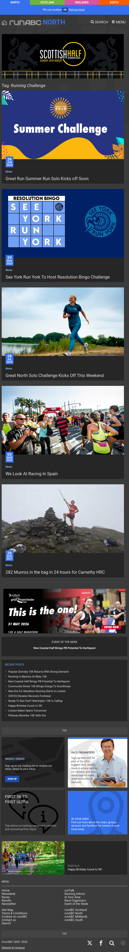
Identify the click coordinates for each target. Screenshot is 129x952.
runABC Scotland (75, 910)
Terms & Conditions (14, 913)
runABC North (73, 913)
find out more (77, 9)
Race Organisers (75, 900)
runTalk (69, 890)
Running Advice (74, 893)
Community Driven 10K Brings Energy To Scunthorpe (39, 686)
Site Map (7, 910)
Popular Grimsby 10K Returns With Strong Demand (38, 671)
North (14, 2)
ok (65, 9)
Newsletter (9, 904)
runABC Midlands (75, 916)
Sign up (12, 779)
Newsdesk (8, 893)
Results (6, 900)
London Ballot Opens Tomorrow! (27, 710)
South (114, 2)
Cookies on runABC (14, 916)
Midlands (82, 2)
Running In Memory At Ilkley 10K (27, 676)
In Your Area (72, 897)
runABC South (73, 920)
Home (6, 890)
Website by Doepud (13, 947)
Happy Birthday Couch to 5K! (25, 705)
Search (6, 923)
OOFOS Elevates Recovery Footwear (29, 696)
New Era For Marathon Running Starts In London (37, 691)
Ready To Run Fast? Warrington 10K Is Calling (35, 700)
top (64, 730)
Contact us (9, 920)
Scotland (47, 2)
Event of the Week (76, 904)
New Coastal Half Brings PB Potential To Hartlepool (39, 681)
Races (6, 897)
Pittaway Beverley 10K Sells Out (27, 715)
